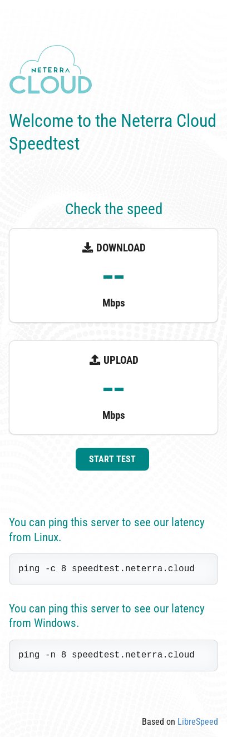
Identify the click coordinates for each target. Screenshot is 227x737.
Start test (112, 459)
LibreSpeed (197, 721)
